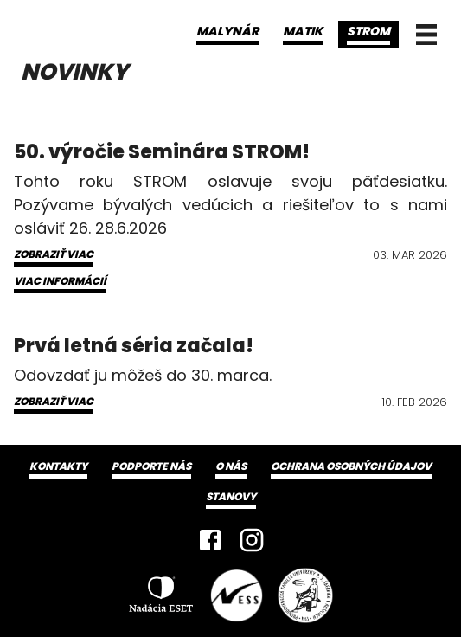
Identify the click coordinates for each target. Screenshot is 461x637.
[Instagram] (252, 540)
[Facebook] (210, 540)
